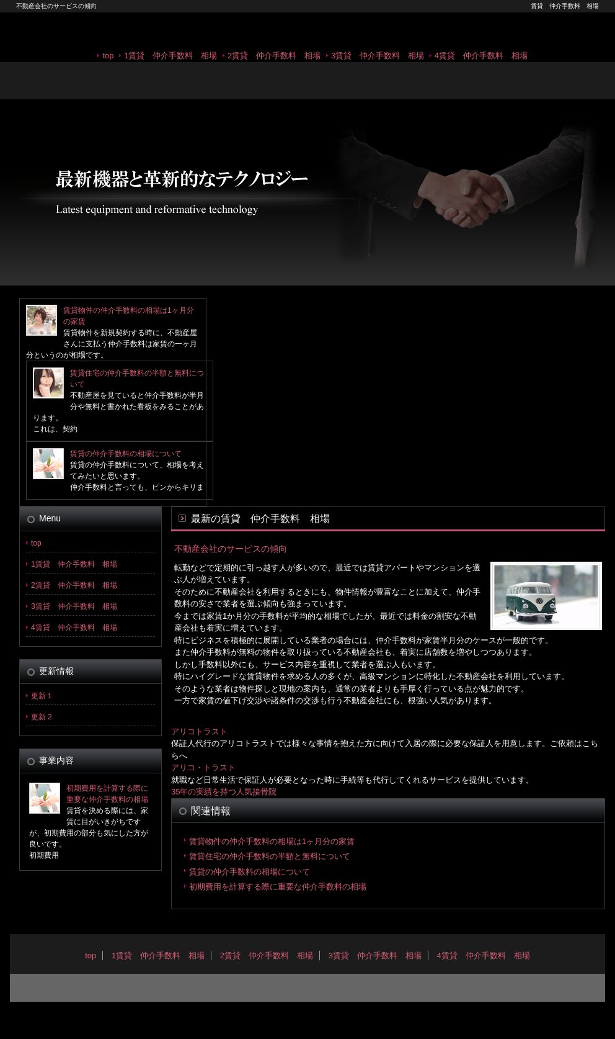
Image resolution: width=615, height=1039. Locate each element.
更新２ (42, 717)
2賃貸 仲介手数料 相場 (274, 55)
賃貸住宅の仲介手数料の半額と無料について (269, 856)
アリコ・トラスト (203, 767)
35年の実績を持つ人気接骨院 (224, 791)
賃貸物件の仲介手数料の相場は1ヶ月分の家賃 (272, 841)
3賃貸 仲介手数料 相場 (377, 55)
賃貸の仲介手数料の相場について (126, 453)
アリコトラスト (199, 731)
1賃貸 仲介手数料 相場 (170, 55)
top (107, 55)
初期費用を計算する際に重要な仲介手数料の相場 (277, 886)
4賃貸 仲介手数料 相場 (481, 55)
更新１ (42, 695)
